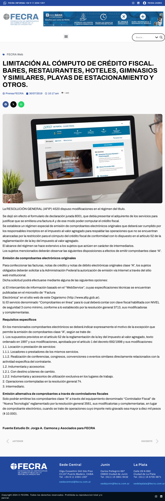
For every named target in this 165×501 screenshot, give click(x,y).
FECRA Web (15, 54)
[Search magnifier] (161, 37)
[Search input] (145, 37)
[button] (66, 36)
